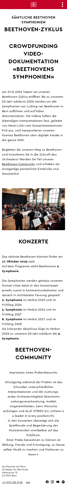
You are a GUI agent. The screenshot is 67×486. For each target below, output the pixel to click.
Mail (28, 482)
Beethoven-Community (18, 164)
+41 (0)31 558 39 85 (12, 482)
